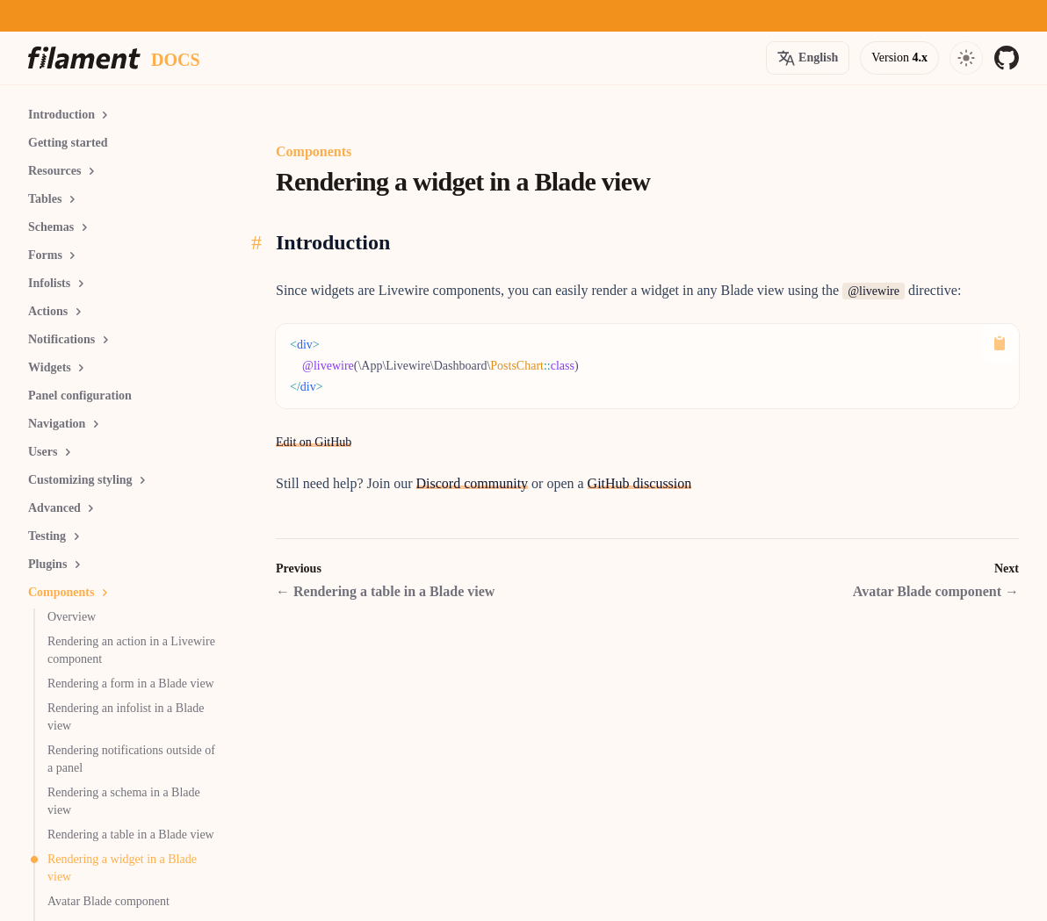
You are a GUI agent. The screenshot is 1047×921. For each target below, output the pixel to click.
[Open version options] (807, 58)
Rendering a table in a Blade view (385, 591)
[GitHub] (1006, 58)
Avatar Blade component (936, 591)
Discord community (472, 483)
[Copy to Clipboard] (999, 343)
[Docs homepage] (175, 58)
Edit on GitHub (313, 442)
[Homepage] (84, 58)
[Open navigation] (966, 58)
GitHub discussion (640, 483)
